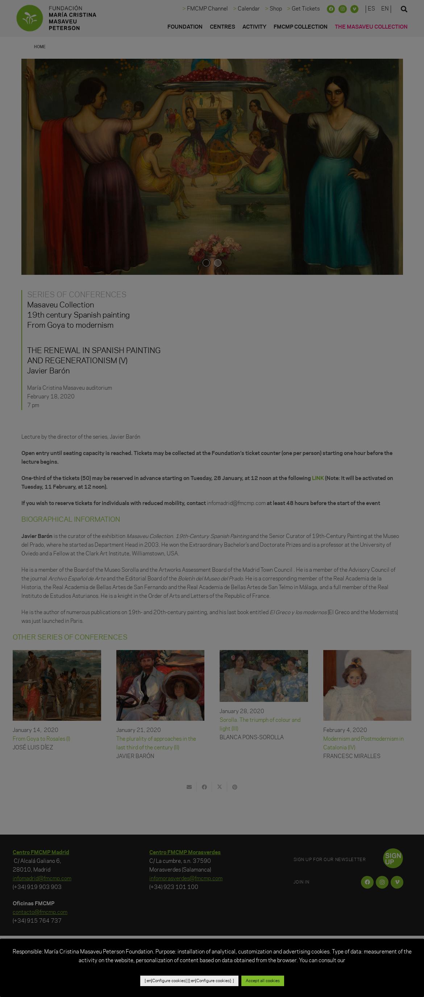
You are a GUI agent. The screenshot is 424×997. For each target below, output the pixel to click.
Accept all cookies (263, 981)
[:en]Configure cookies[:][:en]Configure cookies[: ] (189, 981)
